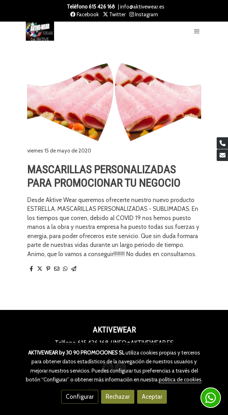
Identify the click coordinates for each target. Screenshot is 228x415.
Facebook (84, 14)
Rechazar (118, 396)
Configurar (80, 396)
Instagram (143, 14)
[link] (40, 31)
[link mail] (222, 155)
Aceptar (152, 396)
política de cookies (180, 379)
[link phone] (222, 143)
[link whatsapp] (210, 397)
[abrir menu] (197, 31)
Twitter (114, 14)
